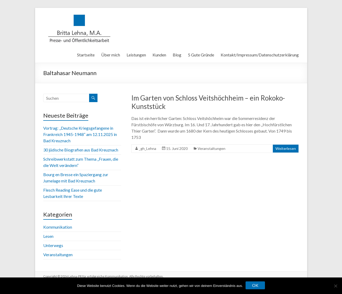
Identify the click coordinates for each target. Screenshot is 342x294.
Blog (177, 54)
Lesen (48, 236)
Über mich (110, 54)
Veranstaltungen (211, 148)
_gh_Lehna (147, 148)
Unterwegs (53, 245)
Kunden (159, 54)
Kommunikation (57, 226)
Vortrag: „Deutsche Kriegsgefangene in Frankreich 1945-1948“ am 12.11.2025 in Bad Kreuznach (80, 134)
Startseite (86, 54)
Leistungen (136, 54)
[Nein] (335, 285)
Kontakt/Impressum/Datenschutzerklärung (260, 54)
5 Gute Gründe (201, 54)
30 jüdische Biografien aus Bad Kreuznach (80, 149)
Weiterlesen (285, 148)
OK (255, 285)
